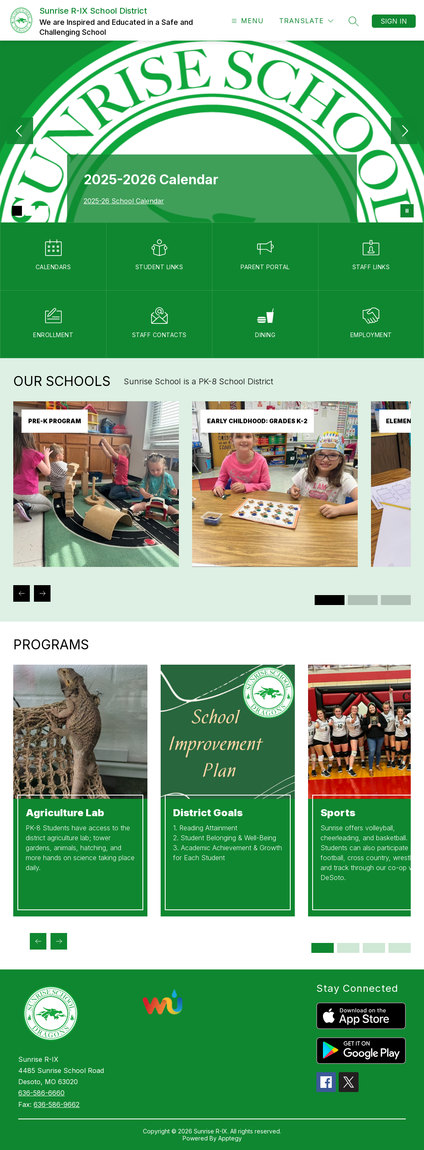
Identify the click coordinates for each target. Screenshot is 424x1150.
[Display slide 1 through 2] (329, 600)
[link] (96, 564)
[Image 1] (17, 211)
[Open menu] (246, 21)
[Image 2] (30, 211)
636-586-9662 (57, 1104)
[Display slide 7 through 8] (399, 948)
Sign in (394, 21)
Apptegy (230, 1138)
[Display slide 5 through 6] (396, 600)
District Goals (208, 813)
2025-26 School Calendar (124, 201)
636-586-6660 (41, 1093)
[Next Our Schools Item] (42, 593)
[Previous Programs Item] (38, 941)
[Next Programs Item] (59, 941)
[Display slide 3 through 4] (363, 600)
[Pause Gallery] (407, 210)
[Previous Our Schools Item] (21, 593)
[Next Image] (404, 132)
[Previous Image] (20, 132)
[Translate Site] (306, 21)
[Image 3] (43, 211)
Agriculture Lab (65, 813)
